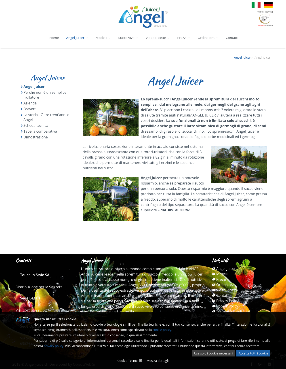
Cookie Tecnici (127, 360)
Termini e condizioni (231, 311)
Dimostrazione (35, 137)
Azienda (30, 103)
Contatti (232, 37)
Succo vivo (128, 37)
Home (54, 37)
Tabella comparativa (40, 131)
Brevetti (29, 108)
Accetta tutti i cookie (253, 353)
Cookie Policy (225, 306)
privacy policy (53, 346)
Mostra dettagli (158, 360)
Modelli (103, 37)
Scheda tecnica (35, 125)
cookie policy (162, 330)
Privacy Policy (225, 300)
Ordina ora (208, 37)
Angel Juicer (77, 37)
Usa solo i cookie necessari (213, 353)
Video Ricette (158, 37)
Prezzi (183, 37)
